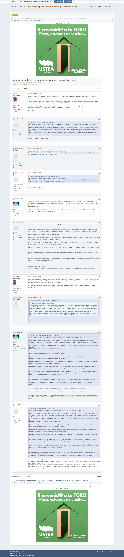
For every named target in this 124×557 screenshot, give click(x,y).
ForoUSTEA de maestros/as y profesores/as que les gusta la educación (44, 6)
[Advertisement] (107, 104)
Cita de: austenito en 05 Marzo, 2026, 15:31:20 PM (43, 122)
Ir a (80, 486)
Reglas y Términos (104, 551)
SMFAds (12, 553)
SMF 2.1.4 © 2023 (14, 551)
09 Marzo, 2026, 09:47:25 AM (34, 332)
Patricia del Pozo (20, 119)
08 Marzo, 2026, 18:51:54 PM (34, 276)
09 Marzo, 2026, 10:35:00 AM (34, 404)
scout (16, 93)
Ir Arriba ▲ (111, 551)
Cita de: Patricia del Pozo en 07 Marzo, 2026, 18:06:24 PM (44, 300)
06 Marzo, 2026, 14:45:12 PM (34, 93)
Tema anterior (88, 84)
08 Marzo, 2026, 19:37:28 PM (34, 297)
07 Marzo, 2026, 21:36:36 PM (34, 148)
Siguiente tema (97, 84)
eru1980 (17, 405)
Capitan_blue (19, 199)
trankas (17, 276)
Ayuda (98, 551)
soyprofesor (19, 297)
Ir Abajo (14, 88)
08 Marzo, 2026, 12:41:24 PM (34, 198)
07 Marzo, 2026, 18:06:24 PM (34, 118)
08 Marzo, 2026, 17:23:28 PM (34, 221)
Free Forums (17, 553)
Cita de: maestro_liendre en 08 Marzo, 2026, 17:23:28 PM (44, 335)
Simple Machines (21, 551)
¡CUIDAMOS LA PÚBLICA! (62, 23)
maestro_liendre (20, 222)
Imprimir (99, 88)
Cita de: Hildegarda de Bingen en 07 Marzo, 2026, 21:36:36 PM (45, 176)
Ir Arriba (14, 476)
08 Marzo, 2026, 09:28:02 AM (34, 172)
